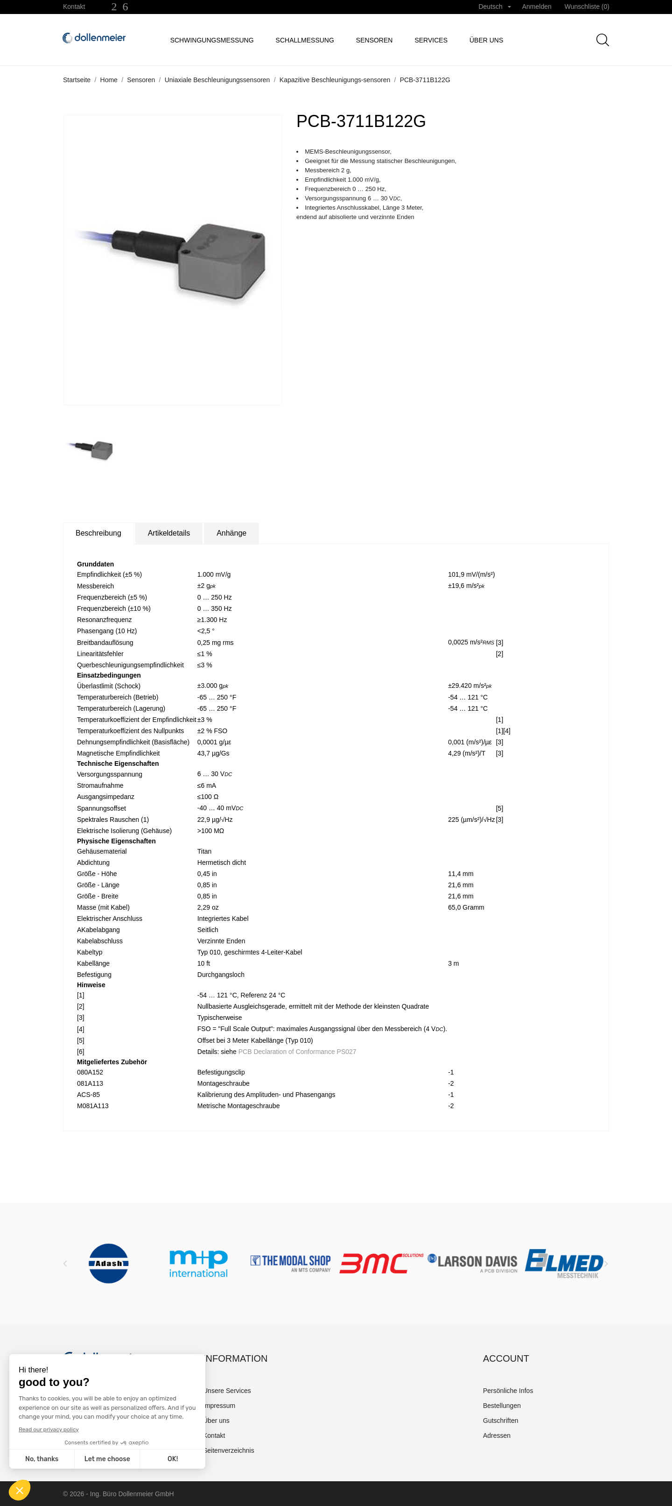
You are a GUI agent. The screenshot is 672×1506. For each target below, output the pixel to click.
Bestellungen (502, 1405)
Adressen (497, 1435)
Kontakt (74, 6)
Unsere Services (227, 1390)
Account (506, 1358)
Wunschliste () (587, 6)
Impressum (219, 1405)
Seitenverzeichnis (228, 1450)
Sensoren (374, 40)
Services (431, 40)
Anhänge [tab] (231, 533)
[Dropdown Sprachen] (494, 7)
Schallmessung (305, 40)
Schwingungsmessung (212, 40)
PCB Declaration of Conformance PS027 (297, 1051)
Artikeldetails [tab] (169, 533)
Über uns (486, 40)
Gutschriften (500, 1420)
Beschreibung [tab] (98, 533)
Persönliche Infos (508, 1390)
